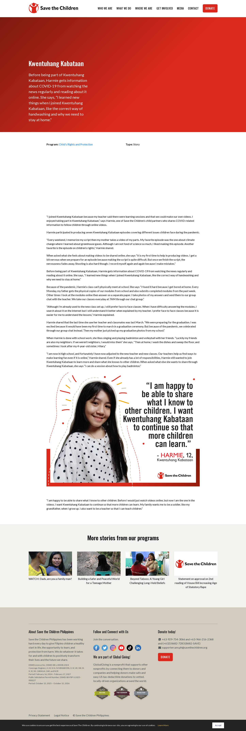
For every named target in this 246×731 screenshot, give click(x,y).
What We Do (123, 8)
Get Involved (164, 8)
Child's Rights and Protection (76, 144)
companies (99, 672)
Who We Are (105, 8)
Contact (193, 8)
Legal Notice (61, 715)
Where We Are (143, 8)
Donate (210, 8)
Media (180, 8)
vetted (140, 676)
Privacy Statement (39, 715)
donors (137, 668)
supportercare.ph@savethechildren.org (184, 647)
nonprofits (99, 668)
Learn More (163, 725)
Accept (218, 725)
